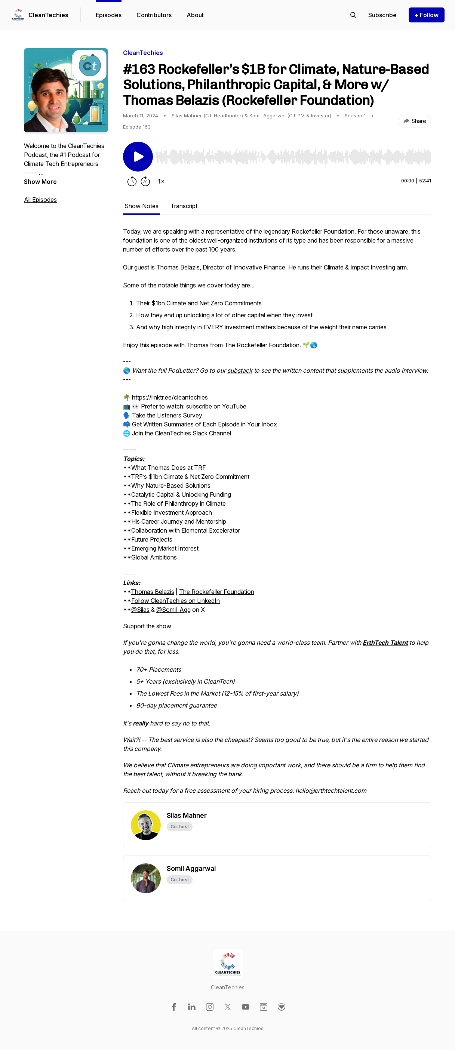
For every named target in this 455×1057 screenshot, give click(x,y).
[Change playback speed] (161, 181)
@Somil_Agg (173, 609)
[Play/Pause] (138, 157)
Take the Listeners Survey (167, 415)
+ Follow (427, 15)
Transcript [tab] (183, 206)
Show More (40, 181)
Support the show (147, 626)
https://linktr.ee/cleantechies (170, 397)
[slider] (293, 157)
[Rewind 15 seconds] (132, 181)
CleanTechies (48, 15)
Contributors (154, 15)
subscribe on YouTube (216, 406)
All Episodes (40, 199)
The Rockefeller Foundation (216, 591)
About (195, 15)
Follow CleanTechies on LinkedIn (175, 600)
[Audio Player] (293, 154)
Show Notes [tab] (141, 206)
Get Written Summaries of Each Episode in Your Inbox (204, 424)
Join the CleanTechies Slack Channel (181, 433)
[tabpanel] (277, 514)
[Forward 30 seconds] (145, 181)
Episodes (109, 15)
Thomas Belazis (152, 591)
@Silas (140, 609)
